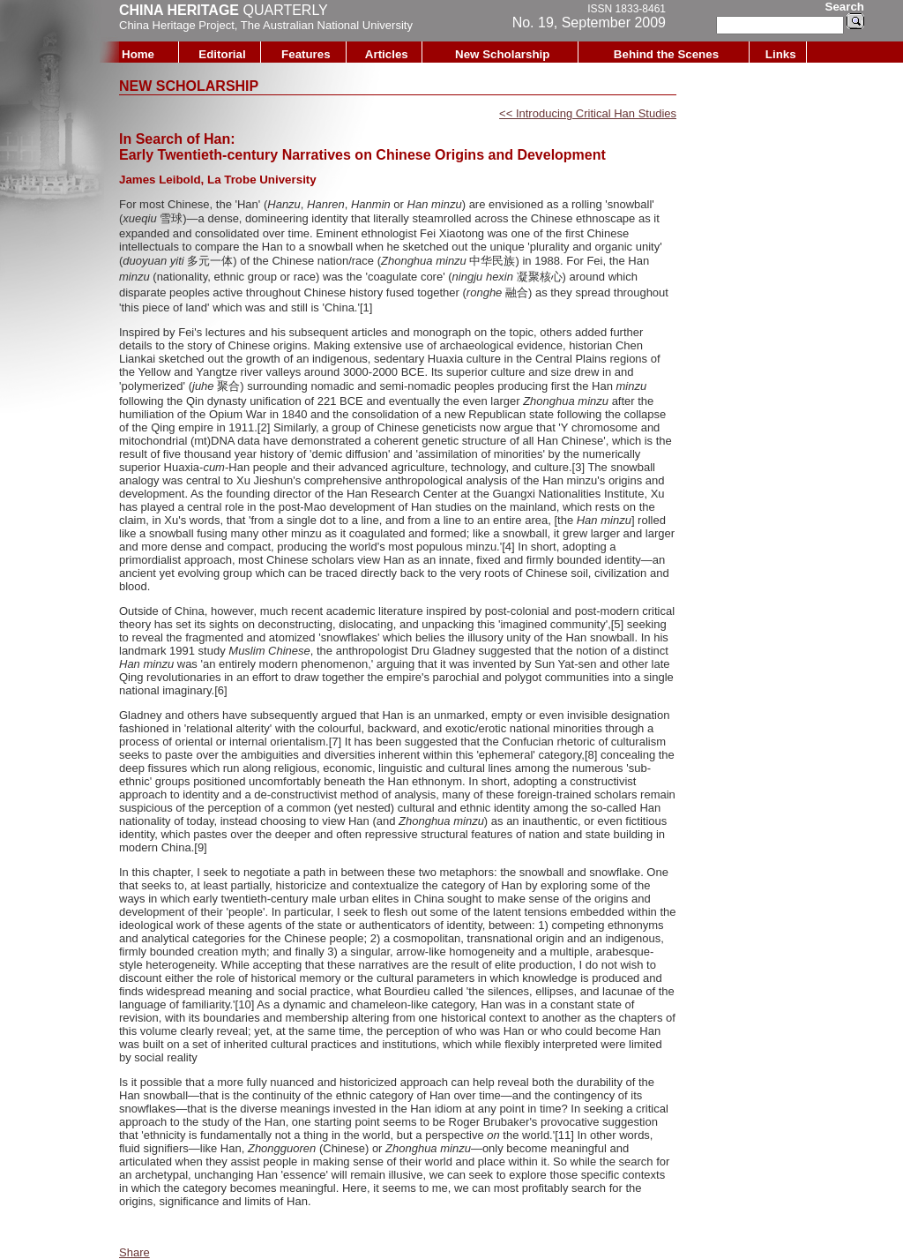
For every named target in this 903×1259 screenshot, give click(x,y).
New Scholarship (502, 54)
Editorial (221, 54)
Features (306, 54)
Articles (386, 54)
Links (780, 54)
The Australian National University (327, 25)
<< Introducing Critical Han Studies (587, 113)
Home (138, 54)
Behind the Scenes (666, 54)
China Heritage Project (177, 25)
